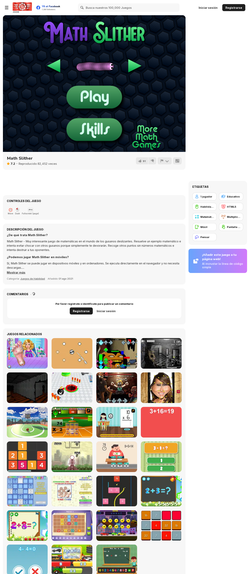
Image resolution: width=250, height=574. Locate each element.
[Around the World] (116, 422)
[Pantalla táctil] (231, 227)
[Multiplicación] (231, 217)
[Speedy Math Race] (116, 525)
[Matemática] (204, 217)
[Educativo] (231, 196)
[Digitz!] (27, 491)
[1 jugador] (204, 196)
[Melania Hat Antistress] (161, 387)
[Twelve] (27, 456)
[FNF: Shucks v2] (116, 387)
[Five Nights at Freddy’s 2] (161, 353)
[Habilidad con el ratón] (204, 207)
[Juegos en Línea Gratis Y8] (22, 7)
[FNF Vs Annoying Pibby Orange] (116, 353)
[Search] (82, 7)
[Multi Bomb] (72, 456)
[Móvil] (204, 227)
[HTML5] (231, 207)
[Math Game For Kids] (161, 491)
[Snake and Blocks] (116, 491)
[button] (16, 272)
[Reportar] (165, 160)
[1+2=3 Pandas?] (161, 456)
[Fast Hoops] (27, 422)
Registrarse (233, 7)
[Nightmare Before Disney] (27, 387)
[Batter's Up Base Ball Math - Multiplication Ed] (72, 422)
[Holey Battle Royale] (72, 387)
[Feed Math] (116, 456)
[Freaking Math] (161, 422)
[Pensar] (204, 237)
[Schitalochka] (27, 525)
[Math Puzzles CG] (72, 525)
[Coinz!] (72, 491)
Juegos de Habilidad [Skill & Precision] (32, 278)
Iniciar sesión (208, 7)
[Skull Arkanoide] (72, 353)
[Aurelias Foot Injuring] (27, 353)
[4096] (161, 525)
